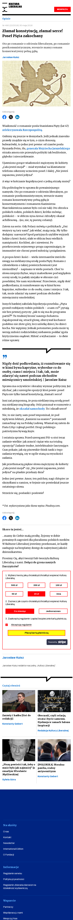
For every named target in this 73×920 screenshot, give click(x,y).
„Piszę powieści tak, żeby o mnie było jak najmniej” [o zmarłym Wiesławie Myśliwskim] (18, 769)
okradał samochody (32, 408)
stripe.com (57, 642)
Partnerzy (8, 907)
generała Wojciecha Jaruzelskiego (48, 148)
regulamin (27, 624)
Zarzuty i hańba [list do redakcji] (16, 717)
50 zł (14, 594)
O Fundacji (8, 854)
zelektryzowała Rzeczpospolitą (22, 130)
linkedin (52, 811)
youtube (21, 811)
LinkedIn (17, 117)
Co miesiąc (20, 611)
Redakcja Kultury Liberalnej (53, 730)
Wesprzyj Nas (10, 918)
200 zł (36, 585)
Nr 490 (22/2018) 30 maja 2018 (17, 25)
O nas (6, 831)
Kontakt (7, 837)
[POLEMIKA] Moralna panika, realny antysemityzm (51, 768)
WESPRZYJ (62, 9)
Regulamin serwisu (12, 873)
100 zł (59, 585)
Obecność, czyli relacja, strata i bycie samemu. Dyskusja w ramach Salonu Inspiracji (54, 720)
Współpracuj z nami (13, 912)
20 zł (36, 594)
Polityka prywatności (13, 879)
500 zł (14, 585)
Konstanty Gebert (12, 724)
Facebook (4, 117)
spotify (62, 811)
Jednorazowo (53, 611)
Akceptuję (21, 624)
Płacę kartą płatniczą (36, 633)
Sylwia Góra (9, 779)
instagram (31, 811)
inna (58, 594)
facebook (10, 811)
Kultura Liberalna (12, 7)
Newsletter (9, 843)
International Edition (13, 849)
